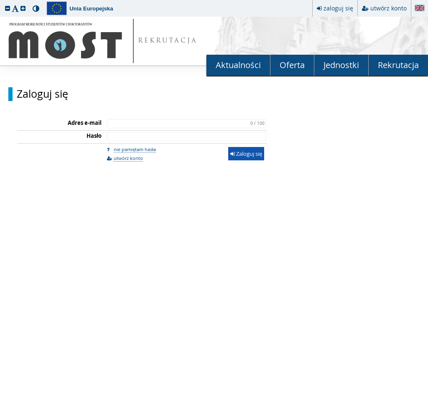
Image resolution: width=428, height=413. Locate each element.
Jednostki (341, 65)
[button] (7, 8)
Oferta (292, 65)
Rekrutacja (398, 65)
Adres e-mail (85, 123)
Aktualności (238, 65)
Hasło (94, 135)
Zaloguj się (42, 94)
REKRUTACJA (168, 41)
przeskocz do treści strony (2, 2)
